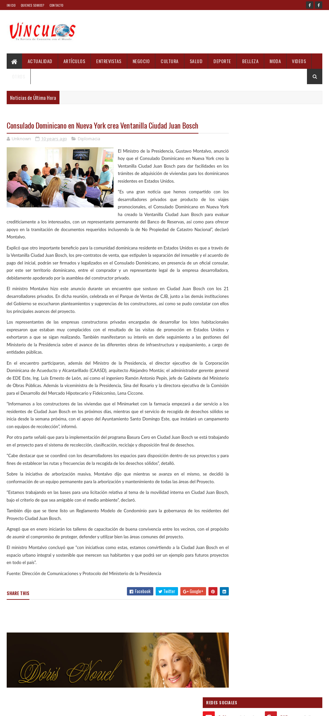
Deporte (222, 60)
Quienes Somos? (32, 5)
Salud (196, 60)
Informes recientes (251, 491)
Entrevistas (109, 60)
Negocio (141, 60)
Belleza (250, 60)
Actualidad (40, 60)
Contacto (56, 5)
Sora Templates (38, 707)
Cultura (170, 60)
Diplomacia (89, 139)
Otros (18, 76)
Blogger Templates (72, 707)
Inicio (11, 5)
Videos (299, 60)
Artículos (74, 60)
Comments (299, 491)
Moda (275, 60)
